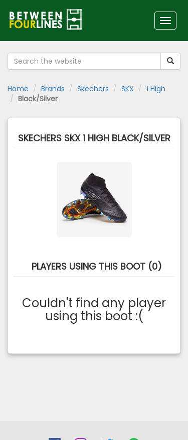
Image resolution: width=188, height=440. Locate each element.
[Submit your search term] (170, 61)
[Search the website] (84, 61)
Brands (53, 89)
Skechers (93, 89)
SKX (127, 89)
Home (18, 89)
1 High (155, 89)
